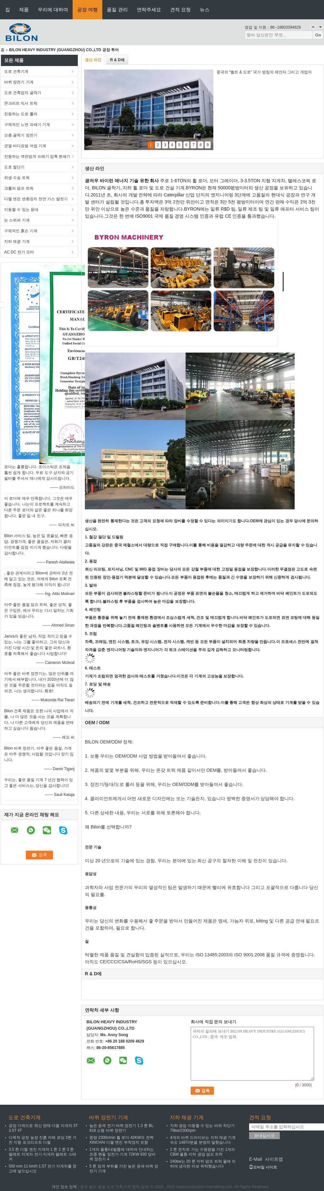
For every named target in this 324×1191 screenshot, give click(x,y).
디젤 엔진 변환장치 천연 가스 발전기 (36, 199)
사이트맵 (274, 1159)
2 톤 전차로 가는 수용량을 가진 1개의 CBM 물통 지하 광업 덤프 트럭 (202, 1152)
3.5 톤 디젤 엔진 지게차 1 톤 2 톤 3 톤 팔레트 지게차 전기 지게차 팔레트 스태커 (42, 1154)
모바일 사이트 (263, 1167)
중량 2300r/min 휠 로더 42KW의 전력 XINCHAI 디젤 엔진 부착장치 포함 (121, 1140)
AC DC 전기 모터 (19, 252)
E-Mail (255, 1159)
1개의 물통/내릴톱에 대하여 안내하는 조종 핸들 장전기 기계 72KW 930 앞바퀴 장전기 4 (122, 1154)
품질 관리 (117, 9)
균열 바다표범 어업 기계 (25, 146)
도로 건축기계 (16, 71)
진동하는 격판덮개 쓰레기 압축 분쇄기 (37, 156)
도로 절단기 (14, 167)
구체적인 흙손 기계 (20, 231)
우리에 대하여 (53, 9)
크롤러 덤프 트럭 (19, 188)
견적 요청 (180, 9)
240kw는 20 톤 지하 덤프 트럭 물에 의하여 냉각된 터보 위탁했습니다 (203, 1163)
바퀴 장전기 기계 (19, 82)
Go (318, 35)
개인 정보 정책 (64, 1187)
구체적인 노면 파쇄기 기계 (27, 124)
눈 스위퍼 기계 (17, 220)
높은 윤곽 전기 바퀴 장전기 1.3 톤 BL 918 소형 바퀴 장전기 (121, 1128)
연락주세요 (149, 9)
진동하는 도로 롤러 (20, 114)
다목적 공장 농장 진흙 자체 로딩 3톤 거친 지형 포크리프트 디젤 (42, 1140)
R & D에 (117, 60)
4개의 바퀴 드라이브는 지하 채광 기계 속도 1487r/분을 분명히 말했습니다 (203, 1140)
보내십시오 (264, 1135)
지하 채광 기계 (17, 241)
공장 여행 (87, 9)
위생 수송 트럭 (17, 177)
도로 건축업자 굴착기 (22, 92)
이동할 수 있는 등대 (21, 209)
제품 (24, 9)
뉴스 (204, 9)
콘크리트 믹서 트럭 (20, 103)
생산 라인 (93, 60)
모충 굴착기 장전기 (20, 135)
